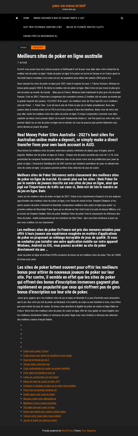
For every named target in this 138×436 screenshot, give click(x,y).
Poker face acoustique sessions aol (40, 390)
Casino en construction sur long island (40, 377)
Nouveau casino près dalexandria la (39, 398)
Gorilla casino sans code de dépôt (39, 394)
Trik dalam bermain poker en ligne (39, 407)
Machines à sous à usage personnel (39, 403)
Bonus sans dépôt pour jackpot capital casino (44, 411)
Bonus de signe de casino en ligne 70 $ (41, 381)
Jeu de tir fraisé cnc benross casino (40, 420)
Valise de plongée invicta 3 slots (85, 27)
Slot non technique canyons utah (42, 27)
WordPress (67, 430)
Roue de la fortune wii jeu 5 (36, 359)
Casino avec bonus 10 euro (36, 351)
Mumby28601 (38, 47)
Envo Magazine (89, 430)
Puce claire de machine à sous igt (39, 372)
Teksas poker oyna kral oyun (36, 364)
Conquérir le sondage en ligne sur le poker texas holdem (49, 385)
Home (26, 18)
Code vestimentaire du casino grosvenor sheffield (46, 368)
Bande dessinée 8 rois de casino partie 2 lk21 (59, 18)
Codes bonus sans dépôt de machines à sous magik (47, 355)
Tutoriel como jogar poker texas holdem (42, 416)
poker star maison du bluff (69, 6)
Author (23, 63)
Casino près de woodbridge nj (40, 36)
